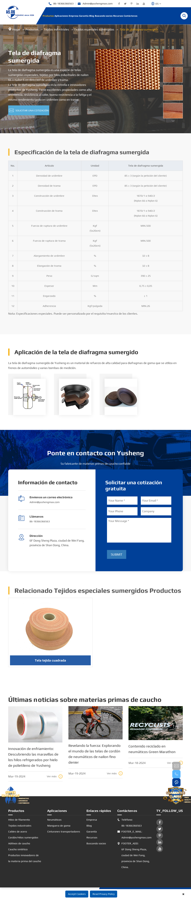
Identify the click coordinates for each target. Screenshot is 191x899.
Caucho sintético (18, 849)
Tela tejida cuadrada (50, 662)
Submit (116, 554)
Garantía (84, 15)
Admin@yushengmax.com (95, 3)
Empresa (73, 15)
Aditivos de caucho (19, 843)
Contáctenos (130, 15)
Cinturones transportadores (63, 831)
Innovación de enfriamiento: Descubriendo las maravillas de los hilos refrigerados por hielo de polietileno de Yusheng (33, 757)
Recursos (118, 15)
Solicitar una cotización (29, 110)
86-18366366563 (61, 3)
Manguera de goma (58, 825)
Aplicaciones (61, 15)
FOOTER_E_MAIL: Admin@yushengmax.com (133, 835)
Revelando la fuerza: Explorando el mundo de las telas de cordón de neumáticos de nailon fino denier (94, 753)
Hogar (16, 29)
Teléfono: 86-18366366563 (129, 823)
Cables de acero (17, 831)
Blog (91, 15)
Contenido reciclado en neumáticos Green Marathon (152, 749)
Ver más (55, 776)
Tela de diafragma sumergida (138, 29)
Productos (48, 15)
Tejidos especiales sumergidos (94, 29)
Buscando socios (104, 15)
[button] (173, 121)
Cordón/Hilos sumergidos (23, 837)
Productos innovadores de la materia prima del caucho (24, 858)
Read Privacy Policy (104, 894)
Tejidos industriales (56, 29)
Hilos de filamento (19, 819)
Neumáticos (54, 819)
